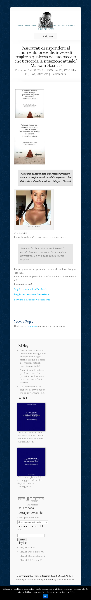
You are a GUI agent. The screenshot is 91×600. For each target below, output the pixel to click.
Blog (32, 74)
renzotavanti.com (66, 579)
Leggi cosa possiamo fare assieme (31, 294)
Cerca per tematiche (28, 517)
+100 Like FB (54, 70)
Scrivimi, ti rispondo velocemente (32, 299)
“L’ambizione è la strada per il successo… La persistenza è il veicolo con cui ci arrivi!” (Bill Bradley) (32, 376)
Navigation (45, 36)
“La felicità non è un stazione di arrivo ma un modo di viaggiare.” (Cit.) (32, 389)
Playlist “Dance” (28, 547)
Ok (45, 596)
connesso (32, 326)
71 (27, 502)
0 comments (58, 74)
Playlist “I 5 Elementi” (31, 560)
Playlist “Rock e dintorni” (33, 556)
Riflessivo (42, 74)
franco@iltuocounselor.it (29, 579)
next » (34, 502)
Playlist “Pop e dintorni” (32, 551)
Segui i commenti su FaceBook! (30, 289)
